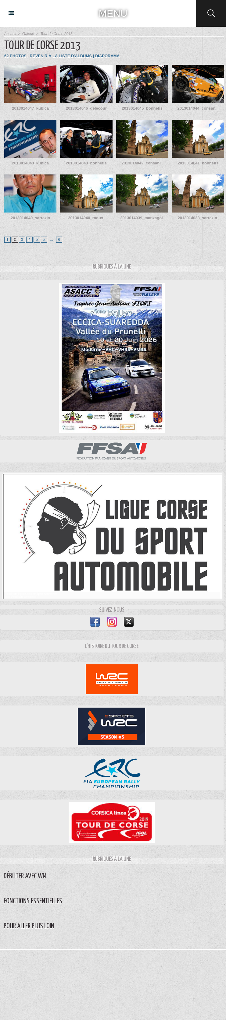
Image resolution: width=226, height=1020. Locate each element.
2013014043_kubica (30, 163)
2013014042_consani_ (142, 163)
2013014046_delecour (86, 108)
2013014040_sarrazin (30, 218)
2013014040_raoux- (86, 218)
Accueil (10, 34)
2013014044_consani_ (198, 108)
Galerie (28, 34)
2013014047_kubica (30, 108)
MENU (113, 13)
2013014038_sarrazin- (198, 218)
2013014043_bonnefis (86, 163)
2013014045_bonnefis (142, 108)
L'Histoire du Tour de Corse (111, 646)
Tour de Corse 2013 (56, 34)
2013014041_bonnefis (198, 163)
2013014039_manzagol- (142, 218)
